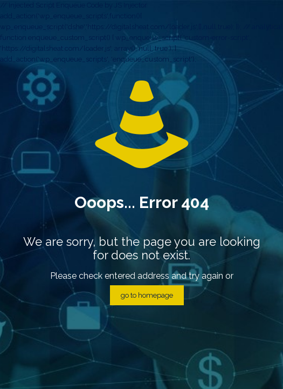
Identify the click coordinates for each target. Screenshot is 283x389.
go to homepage (147, 295)
